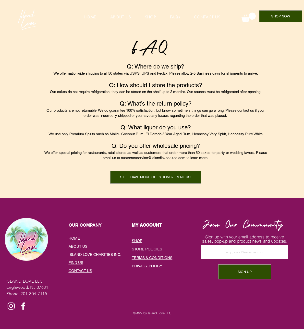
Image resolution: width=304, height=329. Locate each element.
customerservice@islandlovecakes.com (153, 158)
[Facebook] (23, 306)
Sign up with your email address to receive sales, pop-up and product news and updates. (244, 239)
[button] (155, 177)
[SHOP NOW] (280, 16)
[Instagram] (11, 306)
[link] (249, 17)
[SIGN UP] (244, 271)
